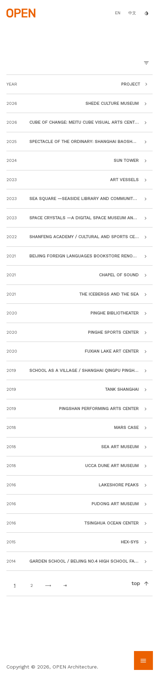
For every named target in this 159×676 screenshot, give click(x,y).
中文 (132, 13)
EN (117, 12)
